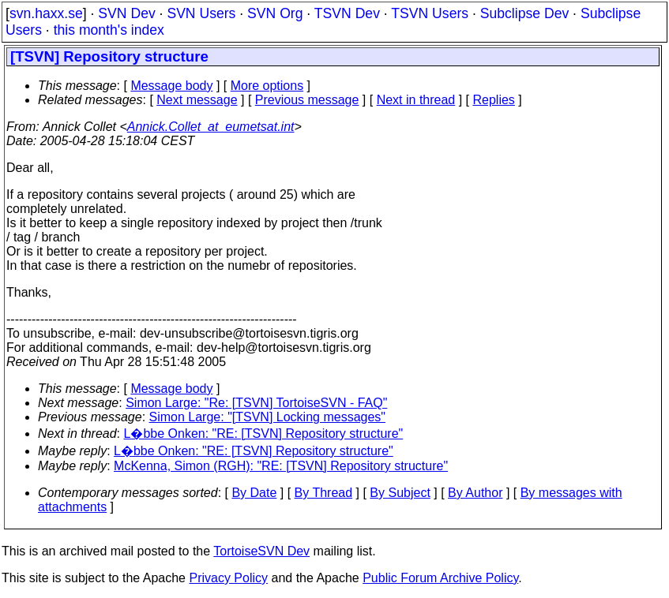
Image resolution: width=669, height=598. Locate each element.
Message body (171, 85)
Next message (196, 100)
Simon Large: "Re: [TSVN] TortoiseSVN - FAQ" (256, 402)
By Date (253, 492)
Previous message (307, 100)
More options (267, 85)
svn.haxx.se (46, 13)
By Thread (324, 492)
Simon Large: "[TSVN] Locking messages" (267, 417)
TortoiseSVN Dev (261, 551)
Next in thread (416, 100)
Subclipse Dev (524, 13)
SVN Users (201, 13)
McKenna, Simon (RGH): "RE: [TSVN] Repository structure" (281, 466)
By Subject (400, 492)
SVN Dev (126, 13)
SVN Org (275, 13)
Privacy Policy (228, 578)
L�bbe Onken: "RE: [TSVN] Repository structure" (264, 433)
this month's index (109, 30)
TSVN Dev (347, 13)
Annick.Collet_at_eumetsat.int (211, 126)
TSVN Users (429, 13)
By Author (475, 492)
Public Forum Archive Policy (440, 578)
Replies (494, 100)
